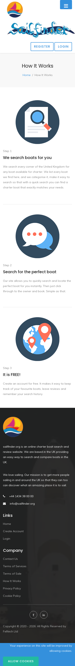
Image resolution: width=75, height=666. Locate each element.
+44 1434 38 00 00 (21, 496)
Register (42, 46)
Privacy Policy (12, 588)
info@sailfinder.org (22, 503)
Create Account (13, 531)
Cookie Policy (12, 596)
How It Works (12, 581)
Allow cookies (21, 661)
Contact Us (10, 559)
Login (63, 46)
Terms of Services (14, 566)
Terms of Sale (12, 573)
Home (27, 75)
